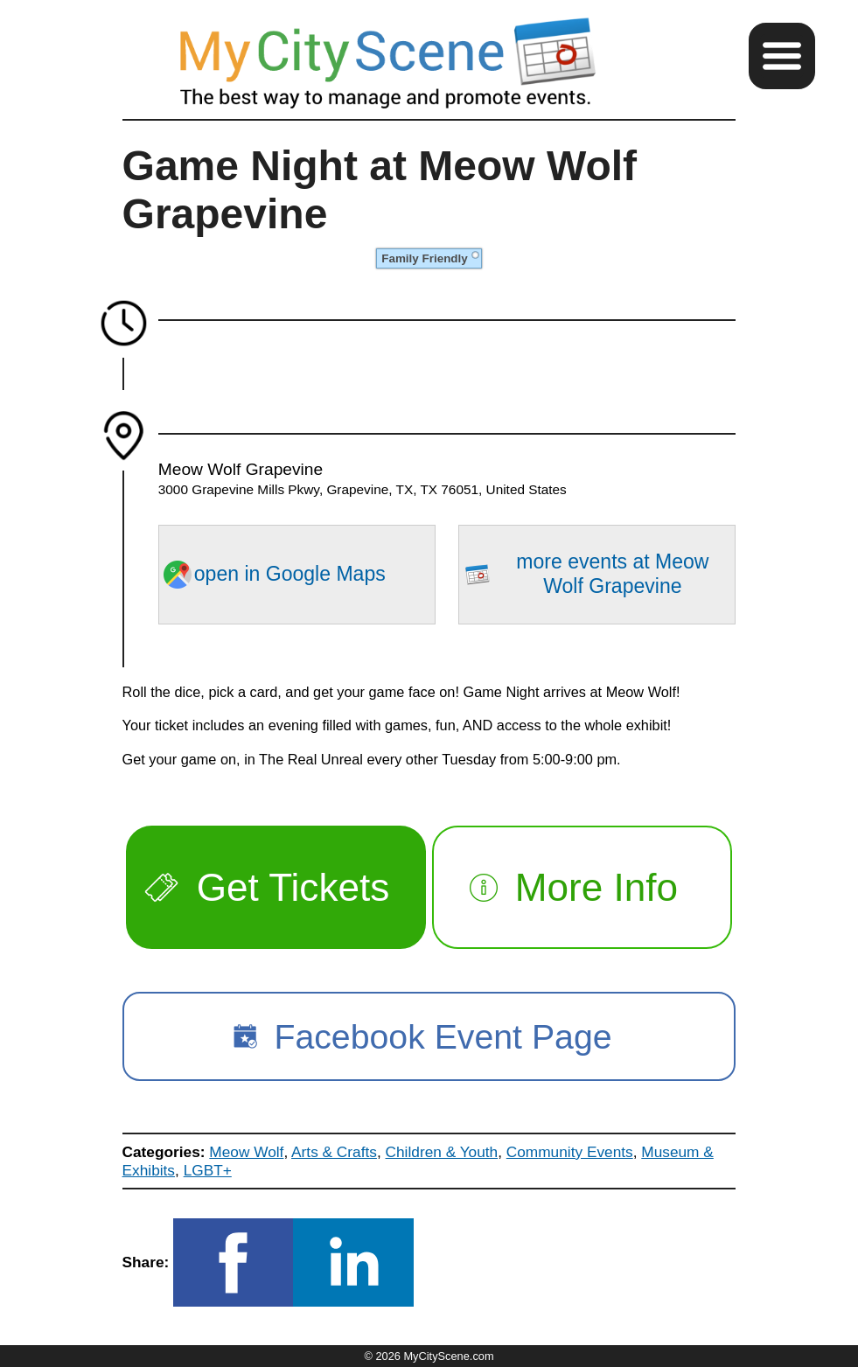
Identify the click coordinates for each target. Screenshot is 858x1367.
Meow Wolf (246, 1152)
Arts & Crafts (334, 1152)
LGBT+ (208, 1170)
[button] (782, 56)
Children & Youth (442, 1152)
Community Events (569, 1152)
